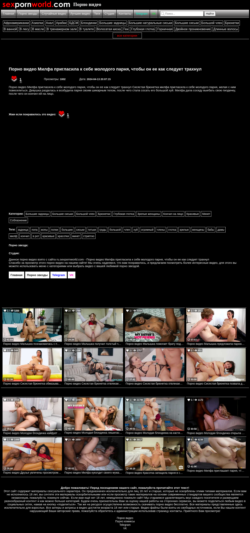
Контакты (125, 13)
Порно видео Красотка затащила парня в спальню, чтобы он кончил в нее (155, 472)
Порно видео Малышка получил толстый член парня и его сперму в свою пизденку (93, 343)
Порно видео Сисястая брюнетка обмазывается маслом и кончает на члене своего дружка (32, 383)
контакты (176, 511)
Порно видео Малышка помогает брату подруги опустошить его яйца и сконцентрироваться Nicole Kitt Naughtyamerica (155, 343)
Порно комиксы (125, 521)
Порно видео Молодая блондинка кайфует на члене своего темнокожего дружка (32, 433)
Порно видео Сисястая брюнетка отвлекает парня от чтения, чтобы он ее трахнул (93, 383)
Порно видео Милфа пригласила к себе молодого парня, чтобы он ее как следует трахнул (105, 69)
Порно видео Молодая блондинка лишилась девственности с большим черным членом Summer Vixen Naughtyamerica (93, 432)
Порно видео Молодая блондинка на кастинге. (155, 432)
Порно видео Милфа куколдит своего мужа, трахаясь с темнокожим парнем (93, 472)
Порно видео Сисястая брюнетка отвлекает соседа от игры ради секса (155, 383)
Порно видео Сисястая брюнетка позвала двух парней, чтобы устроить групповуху (216, 383)
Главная (8, 13)
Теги (97, 13)
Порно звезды (27, 13)
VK (154, 13)
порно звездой (129, 266)
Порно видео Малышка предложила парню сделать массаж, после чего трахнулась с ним (216, 343)
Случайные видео (54, 13)
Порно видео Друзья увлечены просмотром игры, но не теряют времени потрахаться (32, 472)
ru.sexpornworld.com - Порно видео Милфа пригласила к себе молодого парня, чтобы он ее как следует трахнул (133, 259)
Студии (109, 13)
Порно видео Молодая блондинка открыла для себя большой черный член (216, 433)
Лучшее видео (80, 13)
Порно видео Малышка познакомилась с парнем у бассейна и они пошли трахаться (32, 343)
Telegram (142, 13)
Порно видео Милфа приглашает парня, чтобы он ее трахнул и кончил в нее (216, 470)
